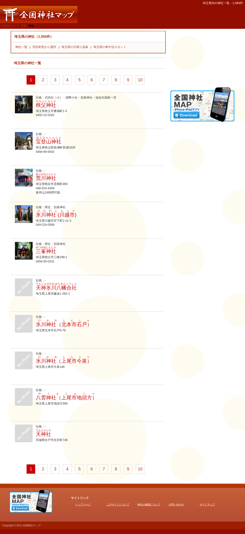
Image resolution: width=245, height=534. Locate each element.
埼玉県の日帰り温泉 (74, 47)
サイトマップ (207, 504)
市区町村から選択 (44, 47)
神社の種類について (148, 504)
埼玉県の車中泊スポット (109, 47)
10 (140, 79)
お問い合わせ (176, 504)
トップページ (83, 504)
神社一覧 (21, 47)
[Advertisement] (202, 57)
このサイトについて (117, 504)
